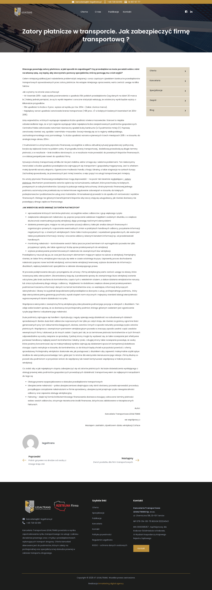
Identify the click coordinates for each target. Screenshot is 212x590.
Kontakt (127, 11)
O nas (99, 12)
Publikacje (113, 11)
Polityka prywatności (101, 534)
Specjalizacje (98, 513)
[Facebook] (186, 12)
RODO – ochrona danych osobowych (109, 545)
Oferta (85, 12)
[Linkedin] (191, 12)
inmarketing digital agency (111, 583)
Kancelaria (97, 523)
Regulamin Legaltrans (102, 540)
